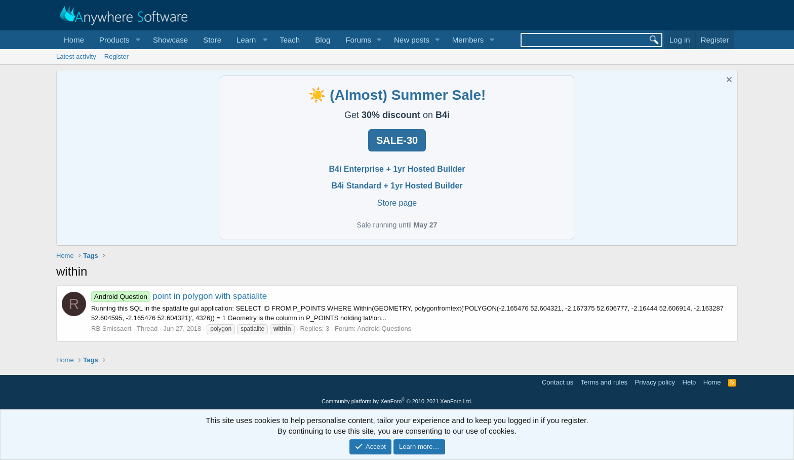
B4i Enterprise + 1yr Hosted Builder (397, 169)
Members (468, 39)
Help (689, 382)
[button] (118, 39)
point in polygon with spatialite (179, 296)
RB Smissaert (111, 328)
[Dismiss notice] (728, 80)
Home (74, 39)
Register (116, 56)
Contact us (557, 382)
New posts (411, 39)
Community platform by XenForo (397, 401)
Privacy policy (655, 382)
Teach (290, 39)
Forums (358, 39)
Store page (397, 203)
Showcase (170, 39)
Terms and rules (604, 382)
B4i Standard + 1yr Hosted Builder (396, 185)
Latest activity (76, 56)
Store (212, 39)
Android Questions (384, 328)
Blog (322, 39)
